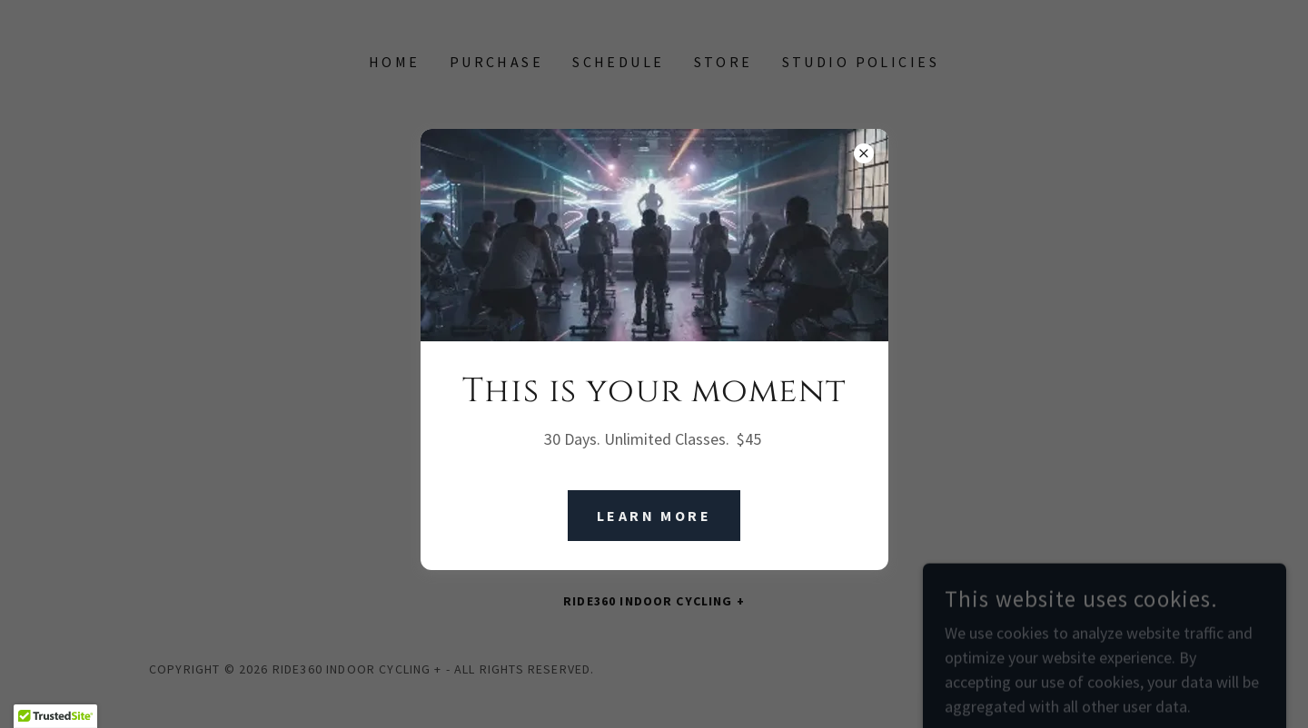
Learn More (654, 516)
